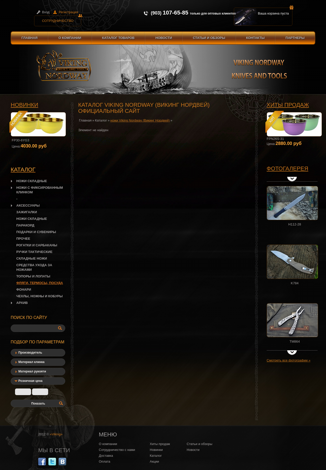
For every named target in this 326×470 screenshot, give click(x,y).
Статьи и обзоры (209, 38)
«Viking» (56, 434)
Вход (45, 12)
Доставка (106, 456)
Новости (163, 38)
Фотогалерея (287, 168)
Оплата (104, 461)
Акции (154, 461)
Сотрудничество (61, 19)
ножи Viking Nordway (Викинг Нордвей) (140, 120)
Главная (29, 38)
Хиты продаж (288, 105)
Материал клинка (31, 362)
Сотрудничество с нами (117, 450)
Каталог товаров (118, 38)
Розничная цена (30, 381)
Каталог (101, 120)
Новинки (24, 105)
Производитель (30, 352)
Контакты (255, 38)
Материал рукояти (32, 371)
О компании (69, 38)
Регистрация (68, 12)
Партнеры (295, 38)
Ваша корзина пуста (275, 11)
